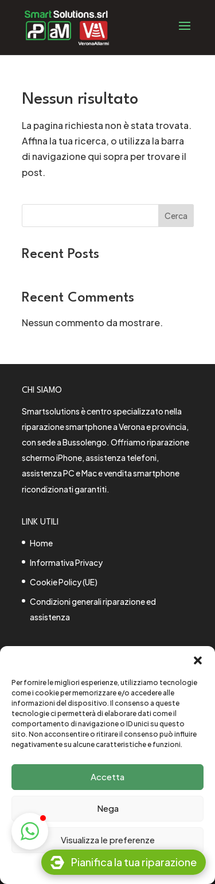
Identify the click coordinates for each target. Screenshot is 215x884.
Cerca (176, 215)
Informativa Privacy (66, 562)
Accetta (107, 776)
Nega (108, 808)
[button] (198, 660)
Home (41, 543)
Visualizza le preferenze (108, 839)
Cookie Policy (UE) (63, 582)
